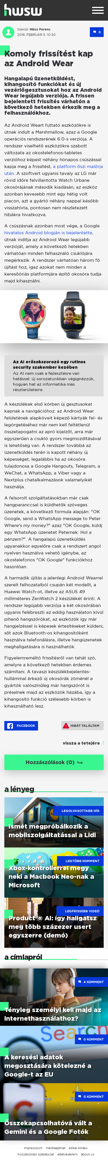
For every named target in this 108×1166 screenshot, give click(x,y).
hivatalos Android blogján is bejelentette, (48, 232)
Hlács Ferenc (40, 29)
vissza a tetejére (81, 743)
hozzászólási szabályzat (36, 1154)
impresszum (33, 1148)
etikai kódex (78, 1148)
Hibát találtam (81, 725)
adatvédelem (67, 1154)
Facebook (21, 726)
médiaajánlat (55, 1148)
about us (87, 1154)
